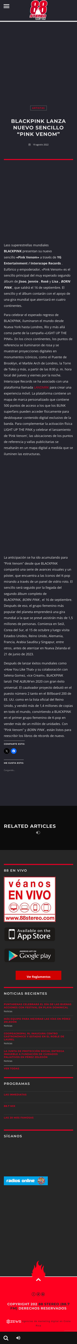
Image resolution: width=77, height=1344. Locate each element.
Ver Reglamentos (38, 977)
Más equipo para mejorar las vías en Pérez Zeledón (37, 1020)
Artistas (38, 108)
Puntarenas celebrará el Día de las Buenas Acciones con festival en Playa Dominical (37, 1006)
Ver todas (11, 1068)
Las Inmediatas (15, 1094)
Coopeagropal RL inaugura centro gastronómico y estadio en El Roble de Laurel (34, 1036)
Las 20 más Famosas (19, 1117)
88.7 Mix (9, 1106)
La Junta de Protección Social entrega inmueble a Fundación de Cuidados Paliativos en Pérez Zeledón (34, 1054)
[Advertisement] (38, 60)
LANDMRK (42, 387)
